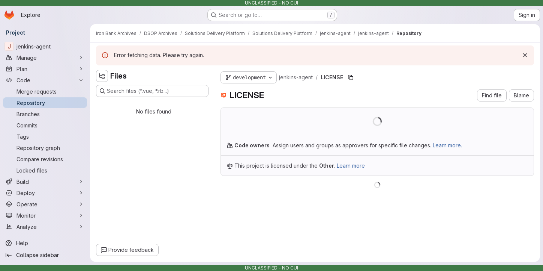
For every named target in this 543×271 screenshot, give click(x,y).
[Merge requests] (45, 91)
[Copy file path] (351, 77)
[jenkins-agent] (45, 46)
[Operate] (45, 204)
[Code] (45, 80)
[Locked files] (45, 170)
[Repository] (45, 102)
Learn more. (447, 145)
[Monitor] (45, 215)
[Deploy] (45, 193)
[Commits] (45, 125)
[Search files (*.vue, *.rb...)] (152, 91)
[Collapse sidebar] (45, 255)
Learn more (351, 165)
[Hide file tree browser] (102, 76)
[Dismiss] (525, 55)
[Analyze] (45, 226)
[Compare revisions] (45, 159)
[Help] (45, 243)
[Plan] (45, 69)
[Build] (45, 181)
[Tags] (45, 136)
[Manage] (45, 57)
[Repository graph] (45, 147)
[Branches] (45, 114)
